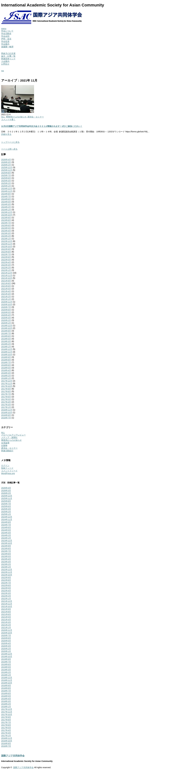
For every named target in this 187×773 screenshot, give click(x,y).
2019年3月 (6, 341)
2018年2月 (6, 375)
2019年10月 (6, 328)
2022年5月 (6, 259)
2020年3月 (6, 317)
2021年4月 (6, 291)
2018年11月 (6, 352)
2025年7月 (6, 175)
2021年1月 (6, 299)
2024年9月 (6, 194)
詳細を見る (6, 134)
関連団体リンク (8, 59)
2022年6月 (6, 257)
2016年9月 (6, 415)
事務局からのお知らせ (16, 117)
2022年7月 (6, 254)
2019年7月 (6, 333)
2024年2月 (6, 207)
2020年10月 (6, 304)
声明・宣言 (6, 39)
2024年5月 (6, 202)
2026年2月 (6, 165)
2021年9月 (6, 281)
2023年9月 (6, 217)
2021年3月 (6, 294)
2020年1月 (6, 323)
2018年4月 (6, 370)
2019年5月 (6, 339)
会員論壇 (5, 443)
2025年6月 (6, 178)
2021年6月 (6, 286)
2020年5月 (6, 312)
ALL (3, 117)
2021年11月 (6, 275)
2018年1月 (6, 378)
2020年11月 (6, 302)
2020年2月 (6, 320)
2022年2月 (6, 267)
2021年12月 (6, 273)
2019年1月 (6, 346)
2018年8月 (6, 360)
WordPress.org (8, 473)
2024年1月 (6, 209)
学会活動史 (6, 33)
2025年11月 (6, 170)
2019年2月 (6, 344)
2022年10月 (6, 246)
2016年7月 (6, 418)
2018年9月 (6, 357)
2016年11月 (6, 410)
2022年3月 (6, 265)
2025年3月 (6, 180)
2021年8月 (6, 283)
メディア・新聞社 (9, 437)
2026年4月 (6, 159)
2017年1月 (6, 407)
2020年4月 (6, 315)
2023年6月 (6, 225)
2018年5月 (6, 368)
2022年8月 (6, 252)
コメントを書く (8, 119)
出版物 (4, 445)
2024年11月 (6, 191)
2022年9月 (6, 249)
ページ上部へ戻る (9, 149)
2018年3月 (6, 373)
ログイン (5, 465)
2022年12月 (6, 241)
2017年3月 (6, 404)
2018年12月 (6, 349)
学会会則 (5, 36)
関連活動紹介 (7, 451)
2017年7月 (6, 394)
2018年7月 (6, 362)
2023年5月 (6, 228)
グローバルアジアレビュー (13, 435)
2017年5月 (6, 399)
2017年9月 (6, 389)
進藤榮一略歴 (7, 47)
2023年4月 (6, 231)
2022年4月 (6, 262)
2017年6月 (6, 397)
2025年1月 (6, 186)
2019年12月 (6, 325)
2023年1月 (6, 238)
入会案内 (5, 61)
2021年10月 (6, 278)
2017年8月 (6, 391)
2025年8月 (6, 173)
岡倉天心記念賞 (8, 53)
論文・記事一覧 (8, 56)
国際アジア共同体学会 (13, 755)
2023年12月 (6, 212)
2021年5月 (6, 288)
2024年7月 (6, 196)
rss (2, 71)
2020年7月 (6, 307)
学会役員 (5, 41)
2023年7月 (6, 223)
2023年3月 (6, 233)
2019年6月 (6, 336)
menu (3, 28)
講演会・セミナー (35, 117)
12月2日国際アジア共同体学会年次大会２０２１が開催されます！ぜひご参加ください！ (41, 126)
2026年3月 (6, 162)
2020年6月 (6, 310)
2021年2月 (6, 296)
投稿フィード (7, 468)
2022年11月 (6, 244)
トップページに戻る (10, 142)
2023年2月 (6, 236)
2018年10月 (6, 354)
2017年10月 (6, 386)
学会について (7, 31)
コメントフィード (9, 471)
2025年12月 (6, 167)
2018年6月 (6, 365)
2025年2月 (6, 183)
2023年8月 (6, 220)
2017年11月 (6, 383)
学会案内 (5, 44)
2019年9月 (6, 331)
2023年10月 (6, 215)
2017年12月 (6, 381)
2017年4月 (6, 402)
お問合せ (5, 64)
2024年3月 (6, 204)
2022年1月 (6, 270)
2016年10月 (6, 412)
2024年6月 (6, 199)
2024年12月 (6, 188)
